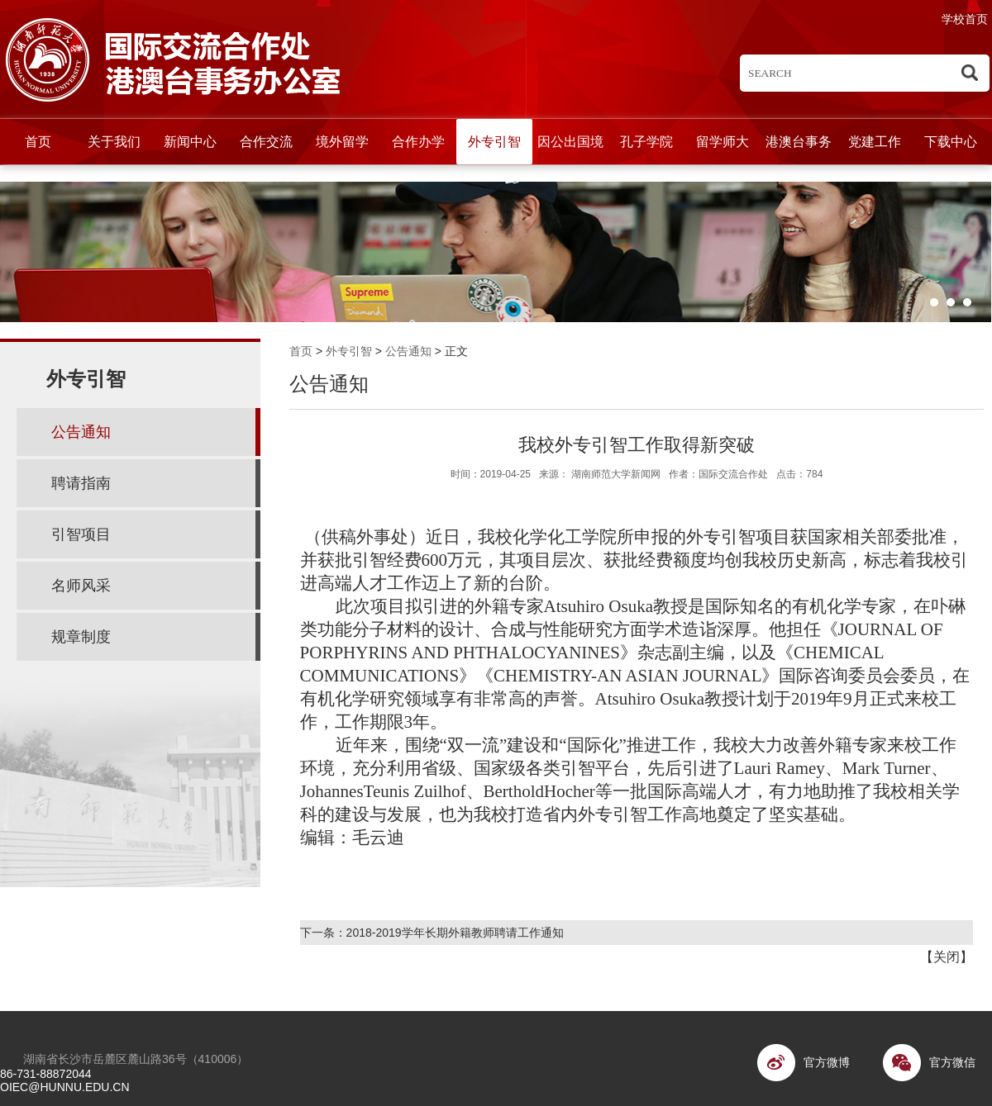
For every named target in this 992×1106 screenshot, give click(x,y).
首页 (38, 142)
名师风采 (81, 585)
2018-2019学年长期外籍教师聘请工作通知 (455, 932)
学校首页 (965, 19)
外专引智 (494, 142)
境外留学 (342, 142)
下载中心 (950, 142)
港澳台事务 (798, 142)
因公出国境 (570, 142)
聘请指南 (81, 483)
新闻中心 (190, 142)
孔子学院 (646, 142)
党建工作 (874, 142)
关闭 (946, 957)
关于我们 (114, 142)
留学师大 (722, 142)
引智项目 (81, 534)
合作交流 (266, 142)
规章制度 (81, 637)
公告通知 (408, 351)
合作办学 (418, 142)
